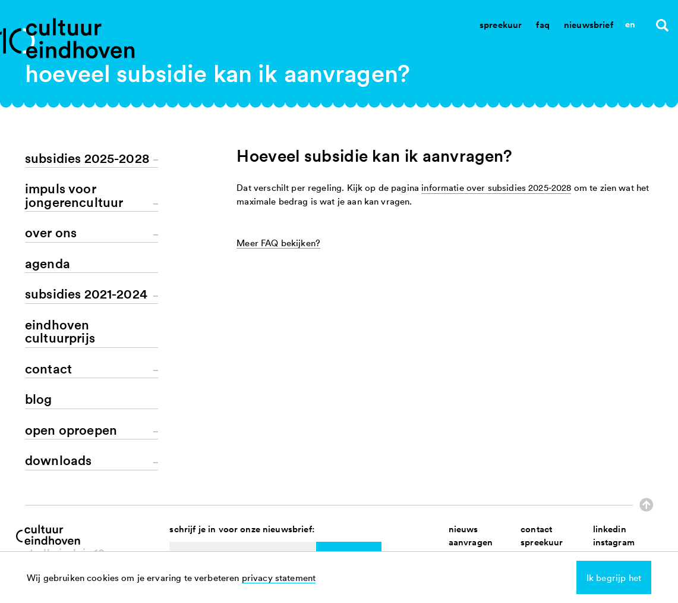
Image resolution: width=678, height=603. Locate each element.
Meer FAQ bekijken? (278, 243)
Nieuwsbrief (588, 24)
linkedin (609, 529)
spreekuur (542, 542)
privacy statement (279, 577)
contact (536, 529)
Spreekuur (501, 24)
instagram (614, 542)
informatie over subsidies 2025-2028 (496, 187)
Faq (542, 24)
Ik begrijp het (613, 577)
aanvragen (471, 542)
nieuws (463, 529)
